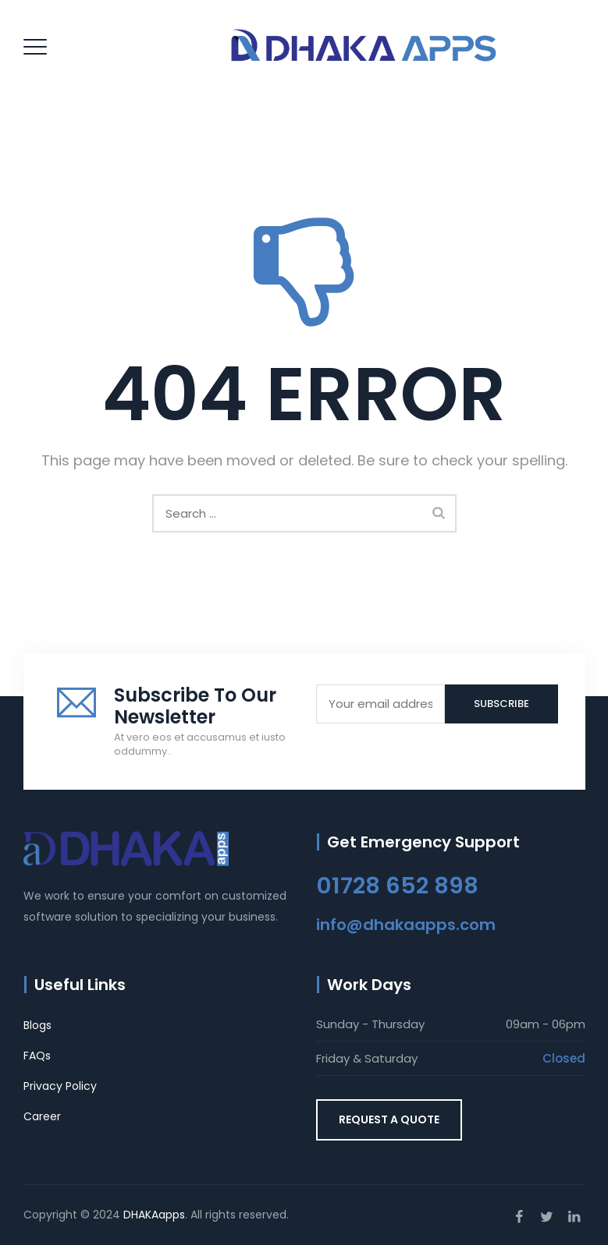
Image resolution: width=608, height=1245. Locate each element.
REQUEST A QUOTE (389, 1119)
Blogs (37, 1025)
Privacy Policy (60, 1086)
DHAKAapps (154, 1214)
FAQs (37, 1055)
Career (42, 1116)
